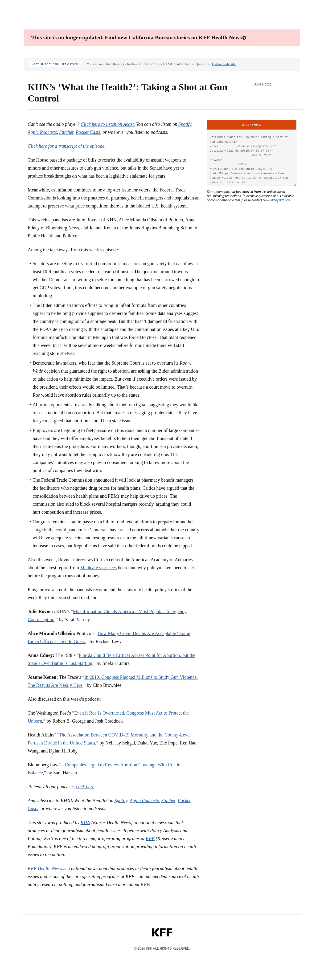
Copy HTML (253, 124)
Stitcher (66, 132)
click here (85, 786)
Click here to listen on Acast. (108, 124)
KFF (150, 838)
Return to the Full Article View (55, 64)
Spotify (184, 124)
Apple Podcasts (42, 132)
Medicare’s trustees (98, 567)
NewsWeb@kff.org (276, 200)
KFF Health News (220, 37)
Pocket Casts (88, 132)
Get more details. (224, 64)
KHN (85, 822)
